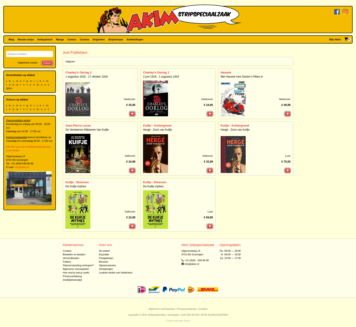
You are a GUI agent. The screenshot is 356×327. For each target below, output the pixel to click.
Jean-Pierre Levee (78, 125)
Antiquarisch (44, 39)
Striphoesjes (115, 39)
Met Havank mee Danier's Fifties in (242, 76)
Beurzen (103, 261)
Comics (71, 39)
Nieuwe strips (26, 39)
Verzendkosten (71, 258)
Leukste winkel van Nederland (115, 272)
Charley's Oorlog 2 (78, 72)
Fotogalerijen (106, 258)
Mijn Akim (335, 39)
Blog (11, 39)
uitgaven (70, 61)
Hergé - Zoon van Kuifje (157, 129)
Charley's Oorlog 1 (156, 72)
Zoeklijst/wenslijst (72, 279)
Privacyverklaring (72, 276)
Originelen (98, 39)
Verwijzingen (106, 269)
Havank (226, 72)
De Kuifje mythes (75, 186)
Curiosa (84, 39)
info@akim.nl (22, 167)
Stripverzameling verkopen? (78, 265)
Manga (60, 39)
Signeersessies (107, 265)
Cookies (203, 308)
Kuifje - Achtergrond (157, 125)
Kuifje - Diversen (77, 182)
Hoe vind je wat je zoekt (76, 272)
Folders (67, 261)
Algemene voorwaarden (76, 269)
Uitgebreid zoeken (27, 62)
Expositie (104, 254)
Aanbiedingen (135, 39)
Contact (67, 250)
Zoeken (47, 63)
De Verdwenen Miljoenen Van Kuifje (87, 129)
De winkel (104, 250)
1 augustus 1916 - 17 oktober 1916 (86, 76)
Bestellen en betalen (74, 254)
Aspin (187, 320)
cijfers (9, 88)
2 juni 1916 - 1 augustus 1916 (161, 76)
